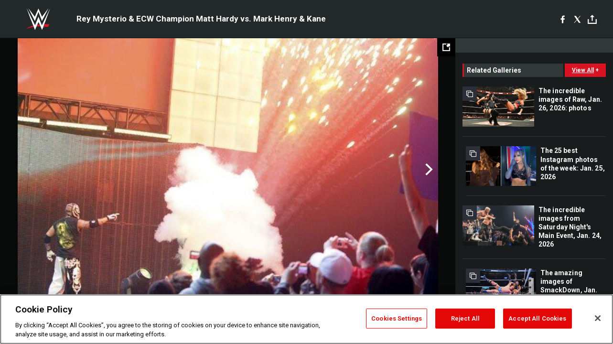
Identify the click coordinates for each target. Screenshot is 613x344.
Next (427, 169)
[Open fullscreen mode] (446, 47)
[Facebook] (562, 19)
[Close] (597, 318)
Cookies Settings (396, 318)
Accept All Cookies (537, 318)
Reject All (465, 318)
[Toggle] (592, 19)
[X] (577, 19)
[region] (306, 319)
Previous (27, 169)
